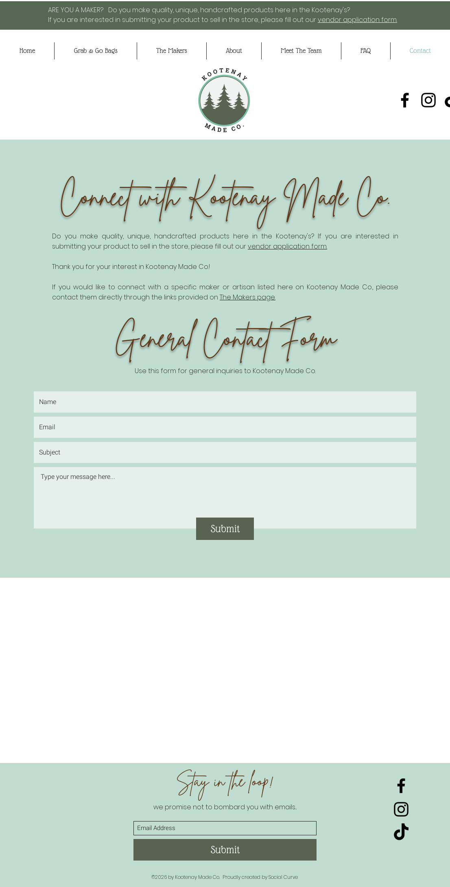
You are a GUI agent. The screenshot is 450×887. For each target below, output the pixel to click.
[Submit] (225, 529)
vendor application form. (357, 19)
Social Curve (283, 877)
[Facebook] (405, 100)
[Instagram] (428, 100)
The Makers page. (247, 297)
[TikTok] (401, 833)
